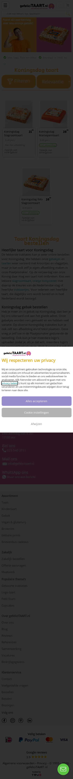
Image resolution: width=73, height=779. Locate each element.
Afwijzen (36, 424)
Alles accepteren (36, 401)
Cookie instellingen (36, 412)
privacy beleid (10, 383)
